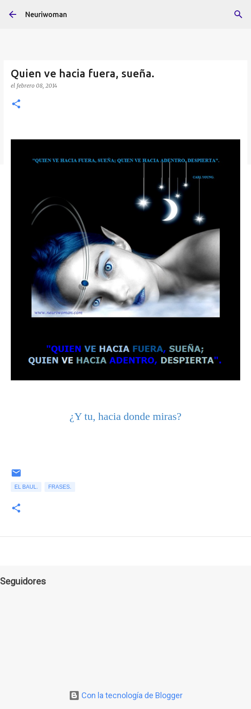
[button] (16, 104)
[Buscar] (238, 14)
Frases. (59, 487)
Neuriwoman (46, 14)
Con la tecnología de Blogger (126, 695)
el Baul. (26, 487)
